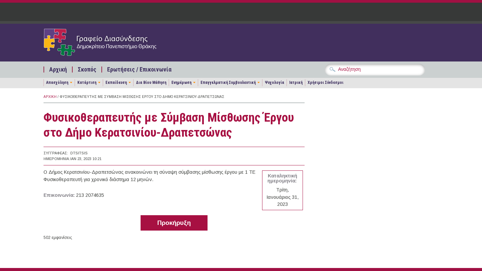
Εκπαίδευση (116, 82)
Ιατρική (296, 82)
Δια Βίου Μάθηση (151, 82)
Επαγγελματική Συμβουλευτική (228, 82)
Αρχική (58, 69)
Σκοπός (87, 69)
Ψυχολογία (274, 82)
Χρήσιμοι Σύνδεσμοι (325, 82)
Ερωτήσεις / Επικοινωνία (139, 69)
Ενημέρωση (181, 82)
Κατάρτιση (86, 82)
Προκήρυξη (174, 222)
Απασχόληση (57, 82)
